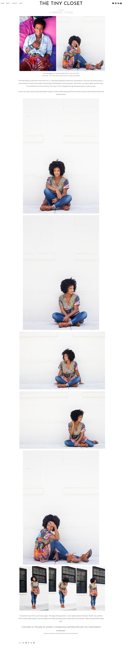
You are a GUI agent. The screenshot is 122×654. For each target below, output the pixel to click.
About (8, 3)
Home (2, 3)
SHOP (20, 3)
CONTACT (14, 3)
